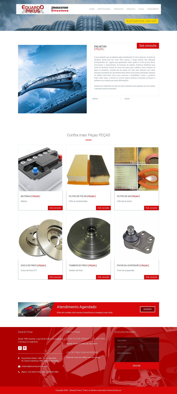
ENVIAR (137, 365)
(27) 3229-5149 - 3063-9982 (141, 21)
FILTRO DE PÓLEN (82, 196)
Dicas (141, 9)
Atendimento (153, 9)
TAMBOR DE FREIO (82, 265)
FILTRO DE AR (128, 196)
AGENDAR (148, 309)
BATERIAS (30, 196)
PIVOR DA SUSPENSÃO (133, 265)
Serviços (131, 9)
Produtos (118, 9)
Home (91, 9)
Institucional (104, 9)
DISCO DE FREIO (33, 265)
